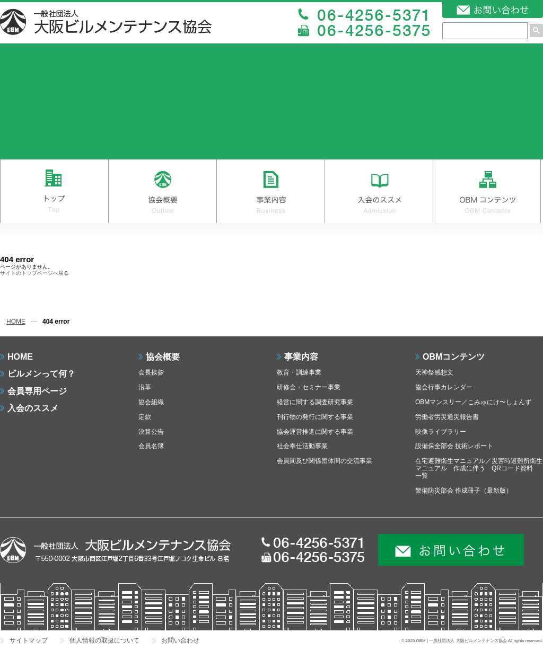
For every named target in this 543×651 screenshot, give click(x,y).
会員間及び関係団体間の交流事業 (324, 461)
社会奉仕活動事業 (302, 446)
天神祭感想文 (434, 372)
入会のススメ (379, 191)
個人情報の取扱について (104, 640)
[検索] (485, 31)
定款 (144, 417)
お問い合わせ (180, 640)
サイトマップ (29, 640)
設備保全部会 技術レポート (454, 446)
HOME (15, 321)
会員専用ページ (37, 391)
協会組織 (151, 402)
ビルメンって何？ (41, 373)
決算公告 (151, 431)
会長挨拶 (151, 372)
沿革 (144, 387)
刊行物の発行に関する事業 (315, 417)
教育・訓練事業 (299, 372)
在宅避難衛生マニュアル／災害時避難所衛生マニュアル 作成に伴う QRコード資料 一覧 (478, 468)
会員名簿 (151, 446)
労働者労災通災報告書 (447, 417)
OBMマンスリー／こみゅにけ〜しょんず (473, 402)
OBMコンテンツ (487, 191)
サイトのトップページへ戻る (34, 273)
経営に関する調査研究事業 (315, 402)
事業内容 (270, 191)
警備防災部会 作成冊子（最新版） (463, 490)
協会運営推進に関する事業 (315, 431)
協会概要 (162, 191)
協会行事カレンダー (443, 387)
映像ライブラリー (440, 431)
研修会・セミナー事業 (308, 387)
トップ (54, 191)
